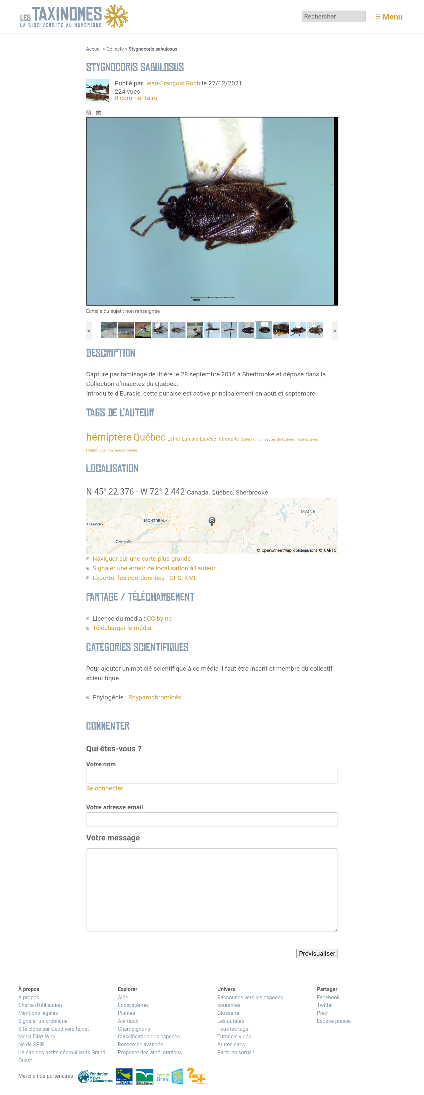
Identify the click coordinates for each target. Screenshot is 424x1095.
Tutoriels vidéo (234, 1036)
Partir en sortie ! (235, 1052)
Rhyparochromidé (122, 450)
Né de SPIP (31, 1044)
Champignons (134, 1029)
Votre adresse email (114, 807)
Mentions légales (38, 1013)
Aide (123, 997)
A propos (28, 997)
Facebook (328, 997)
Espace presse (334, 1021)
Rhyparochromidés (154, 697)
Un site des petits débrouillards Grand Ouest (61, 1056)
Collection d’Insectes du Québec (267, 439)
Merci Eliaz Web (36, 1036)
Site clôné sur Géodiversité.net (53, 1029)
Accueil (94, 49)
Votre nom (101, 764)
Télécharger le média (99, 113)
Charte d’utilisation (40, 1005)
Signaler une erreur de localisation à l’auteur (154, 568)
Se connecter (104, 788)
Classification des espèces (149, 1036)
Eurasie (190, 439)
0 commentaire (136, 98)
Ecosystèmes (133, 1005)
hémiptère (109, 437)
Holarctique (96, 450)
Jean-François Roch (172, 83)
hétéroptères (307, 439)
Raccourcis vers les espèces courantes (250, 1001)
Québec (149, 437)
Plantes (126, 1013)
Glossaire (228, 1013)
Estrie (173, 439)
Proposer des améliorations (150, 1052)
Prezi (322, 1013)
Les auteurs (230, 1021)
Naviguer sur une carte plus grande (141, 558)
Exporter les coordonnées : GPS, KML (144, 578)
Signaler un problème (43, 1021)
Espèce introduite (219, 439)
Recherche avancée (140, 1044)
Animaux (128, 1021)
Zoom (89, 113)
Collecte (115, 49)
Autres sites (231, 1044)
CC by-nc (159, 618)
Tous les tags (232, 1029)
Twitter (325, 1005)
